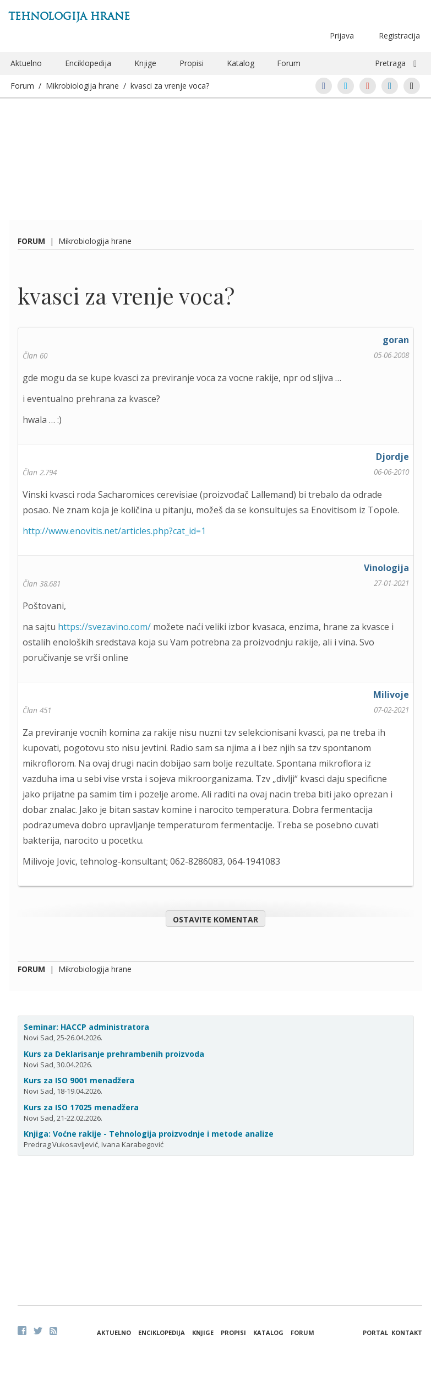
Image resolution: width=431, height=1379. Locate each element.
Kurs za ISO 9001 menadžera (79, 1080)
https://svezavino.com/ (104, 627)
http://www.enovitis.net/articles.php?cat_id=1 (114, 531)
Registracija (399, 35)
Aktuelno (26, 63)
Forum (289, 63)
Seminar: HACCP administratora (86, 1027)
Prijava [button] (342, 35)
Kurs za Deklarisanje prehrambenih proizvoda (114, 1054)
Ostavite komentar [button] (215, 919)
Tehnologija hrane (69, 16)
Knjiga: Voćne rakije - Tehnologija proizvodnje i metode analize (149, 1133)
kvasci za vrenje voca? (169, 85)
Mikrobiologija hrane (82, 85)
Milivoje (391, 694)
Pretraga (390, 63)
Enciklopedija (88, 63)
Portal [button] (375, 1332)
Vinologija (386, 568)
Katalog (240, 63)
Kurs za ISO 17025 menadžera (81, 1107)
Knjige (145, 63)
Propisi (191, 63)
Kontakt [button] (406, 1332)
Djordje (392, 456)
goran (396, 340)
